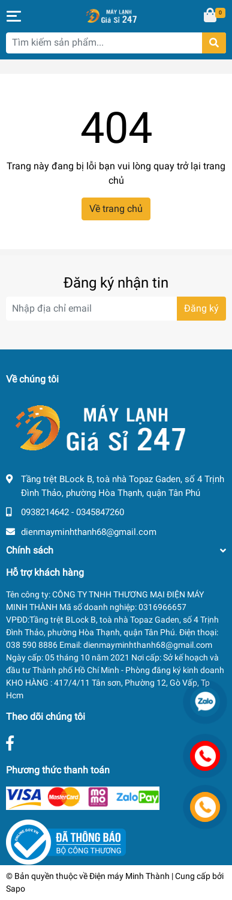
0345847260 (100, 512)
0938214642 (45, 512)
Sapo (15, 888)
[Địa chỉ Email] (116, 309)
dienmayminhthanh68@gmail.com (88, 532)
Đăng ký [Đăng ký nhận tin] (201, 308)
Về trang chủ (116, 208)
